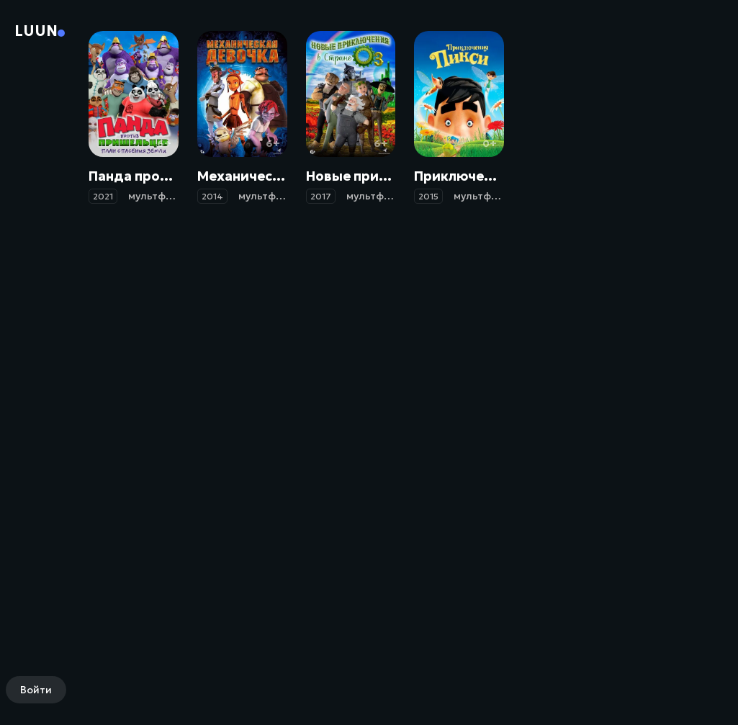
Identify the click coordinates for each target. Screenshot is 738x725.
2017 (320, 196)
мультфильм (160, 195)
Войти (36, 689)
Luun (36, 31)
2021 (103, 196)
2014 (212, 196)
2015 (428, 196)
